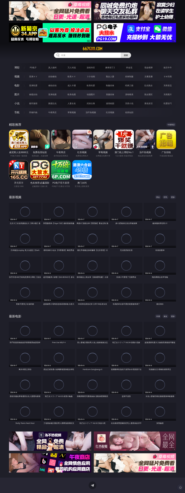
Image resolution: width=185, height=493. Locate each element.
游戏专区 (91, 67)
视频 (17, 76)
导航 (17, 112)
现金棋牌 (148, 67)
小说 (17, 103)
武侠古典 (91, 103)
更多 (173, 197)
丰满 (158, 316)
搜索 (126, 55)
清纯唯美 (129, 94)
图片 (17, 94)
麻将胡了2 (110, 67)
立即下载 (110, 487)
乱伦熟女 (148, 85)
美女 (158, 197)
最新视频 (15, 197)
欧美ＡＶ (72, 76)
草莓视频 (72, 112)
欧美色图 (72, 94)
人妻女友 (72, 103)
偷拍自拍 (52, 85)
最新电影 (15, 316)
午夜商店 (52, 112)
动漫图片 (91, 94)
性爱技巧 (168, 103)
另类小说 (129, 103)
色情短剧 (129, 112)
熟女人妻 (110, 76)
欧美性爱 (91, 85)
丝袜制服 (129, 76)
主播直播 (148, 76)
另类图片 (168, 94)
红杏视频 (110, 112)
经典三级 (129, 85)
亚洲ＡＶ (33, 76)
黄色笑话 (148, 103)
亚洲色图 (52, 94)
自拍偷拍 (52, 76)
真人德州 (52, 67)
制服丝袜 (110, 85)
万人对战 (72, 67)
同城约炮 (33, 112)
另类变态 (168, 85)
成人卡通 (72, 85)
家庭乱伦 (52, 103)
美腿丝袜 (110, 94)
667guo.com (92, 48)
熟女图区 (148, 94)
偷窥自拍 (33, 94)
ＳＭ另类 (168, 76)
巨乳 (165, 197)
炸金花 (129, 67)
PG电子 (33, 67)
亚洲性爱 (33, 85)
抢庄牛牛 (168, 67)
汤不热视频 (91, 112)
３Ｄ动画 (91, 76)
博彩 (17, 67)
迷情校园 (110, 103)
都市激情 (33, 103)
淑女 (165, 316)
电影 (17, 85)
